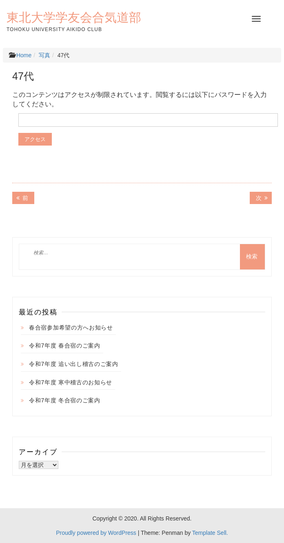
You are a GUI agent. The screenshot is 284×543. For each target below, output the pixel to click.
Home (23, 55)
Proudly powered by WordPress (96, 533)
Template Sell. (210, 533)
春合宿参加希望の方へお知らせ (71, 327)
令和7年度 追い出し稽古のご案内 (73, 364)
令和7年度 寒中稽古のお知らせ (70, 382)
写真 (44, 55)
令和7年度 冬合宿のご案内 (64, 400)
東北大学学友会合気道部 (74, 17)
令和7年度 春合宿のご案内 (64, 345)
